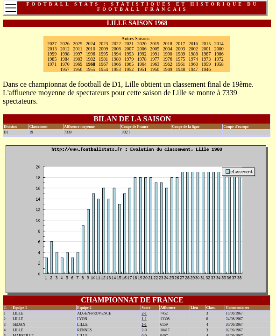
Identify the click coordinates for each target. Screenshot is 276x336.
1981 (103, 59)
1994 (116, 53)
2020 (142, 43)
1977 (154, 59)
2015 (206, 43)
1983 (77, 59)
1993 (129, 53)
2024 (90, 43)
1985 (52, 59)
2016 (193, 43)
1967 (103, 64)
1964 (142, 64)
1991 (154, 53)
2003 (180, 48)
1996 (90, 53)
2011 (78, 48)
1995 (103, 53)
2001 (206, 48)
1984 (65, 59)
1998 (65, 53)
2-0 (144, 330)
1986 (219, 53)
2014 (219, 43)
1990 (167, 53)
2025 (77, 43)
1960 (193, 64)
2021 (129, 43)
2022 (116, 43)
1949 (167, 69)
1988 (193, 53)
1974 (193, 59)
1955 (90, 69)
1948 (180, 69)
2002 (193, 48)
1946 (206, 69)
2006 (142, 48)
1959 (206, 64)
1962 (167, 64)
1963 (154, 64)
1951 (142, 69)
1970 (65, 64)
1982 (90, 59)
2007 (129, 48)
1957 (65, 69)
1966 (116, 64)
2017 (180, 43)
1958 (219, 64)
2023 (103, 43)
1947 (193, 69)
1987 (206, 53)
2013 (52, 48)
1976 (167, 59)
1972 (219, 59)
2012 (65, 48)
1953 (116, 69)
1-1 (144, 319)
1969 (77, 64)
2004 (167, 48)
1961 (180, 64)
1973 (206, 59)
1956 (77, 69)
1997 (77, 53)
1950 (154, 69)
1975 (180, 59)
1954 (103, 69)
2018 (167, 43)
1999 (52, 53)
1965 (129, 64)
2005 (154, 48)
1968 (90, 64)
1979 (129, 59)
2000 (219, 48)
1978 (142, 59)
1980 (116, 59)
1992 (142, 53)
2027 (52, 43)
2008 (116, 48)
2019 (154, 43)
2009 (103, 48)
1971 (52, 64)
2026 (65, 43)
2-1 (144, 313)
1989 (180, 53)
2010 (90, 48)
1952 (129, 69)
